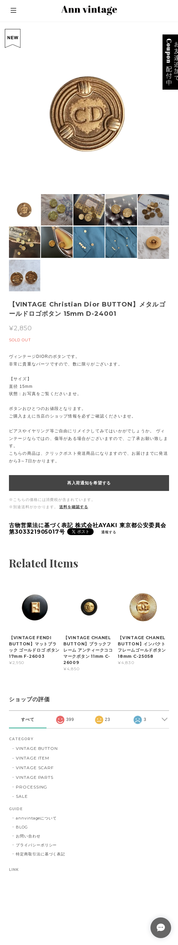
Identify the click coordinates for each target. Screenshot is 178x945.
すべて (27, 719)
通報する (108, 532)
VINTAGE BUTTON (37, 748)
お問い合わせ (28, 836)
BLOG (22, 827)
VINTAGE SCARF (35, 767)
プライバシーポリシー (36, 845)
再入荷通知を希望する (89, 483)
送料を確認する (73, 507)
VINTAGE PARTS (34, 777)
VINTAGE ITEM (33, 758)
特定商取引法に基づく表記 (40, 854)
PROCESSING (32, 787)
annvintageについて (36, 818)
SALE (22, 796)
